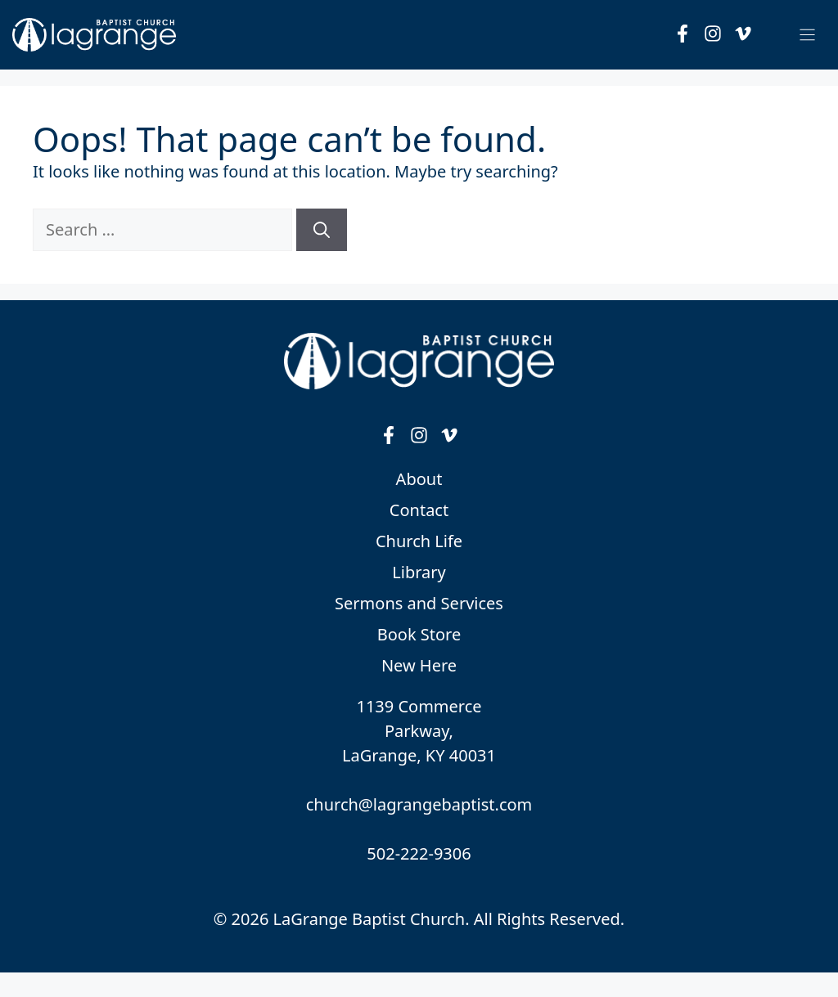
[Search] (321, 230)
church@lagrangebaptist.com (419, 804)
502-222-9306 (419, 853)
